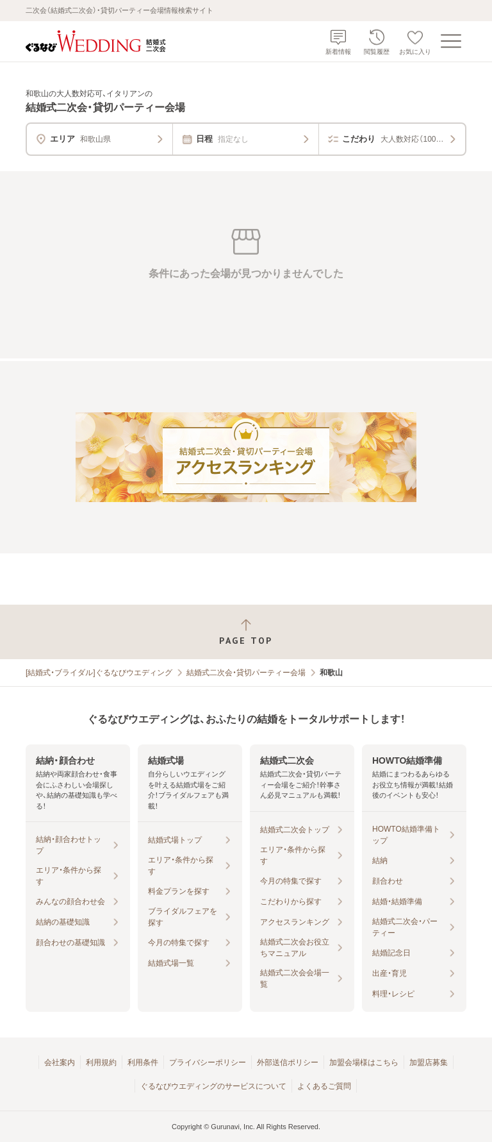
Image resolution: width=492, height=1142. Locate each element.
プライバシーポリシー (207, 1062)
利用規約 (101, 1062)
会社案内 (59, 1062)
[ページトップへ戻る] (246, 632)
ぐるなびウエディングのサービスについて (213, 1086)
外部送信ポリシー (287, 1062)
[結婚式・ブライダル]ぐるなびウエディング (99, 672)
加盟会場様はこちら (363, 1062)
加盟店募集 (428, 1062)
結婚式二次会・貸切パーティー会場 (246, 672)
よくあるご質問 (324, 1086)
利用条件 (142, 1062)
